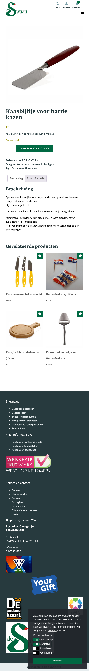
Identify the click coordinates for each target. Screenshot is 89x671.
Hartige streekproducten (24, 420)
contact (52, 630)
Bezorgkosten (19, 412)
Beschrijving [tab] (16, 178)
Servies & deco (19, 428)
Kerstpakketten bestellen (25, 445)
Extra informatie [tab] (35, 178)
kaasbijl (23, 168)
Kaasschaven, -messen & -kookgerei (35, 164)
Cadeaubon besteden (23, 408)
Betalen (16, 498)
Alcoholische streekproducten (27, 424)
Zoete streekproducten (24, 416)
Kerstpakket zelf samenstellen (27, 442)
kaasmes (32, 168)
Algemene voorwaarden (24, 510)
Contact (16, 490)
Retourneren (18, 506)
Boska (15, 168)
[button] (36, 639)
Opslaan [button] (57, 660)
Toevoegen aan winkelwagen (34, 148)
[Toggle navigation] (82, 14)
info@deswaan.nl (15, 547)
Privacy (16, 513)
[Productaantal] (10, 148)
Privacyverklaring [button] (43, 635)
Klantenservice (19, 494)
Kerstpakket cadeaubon (24, 449)
